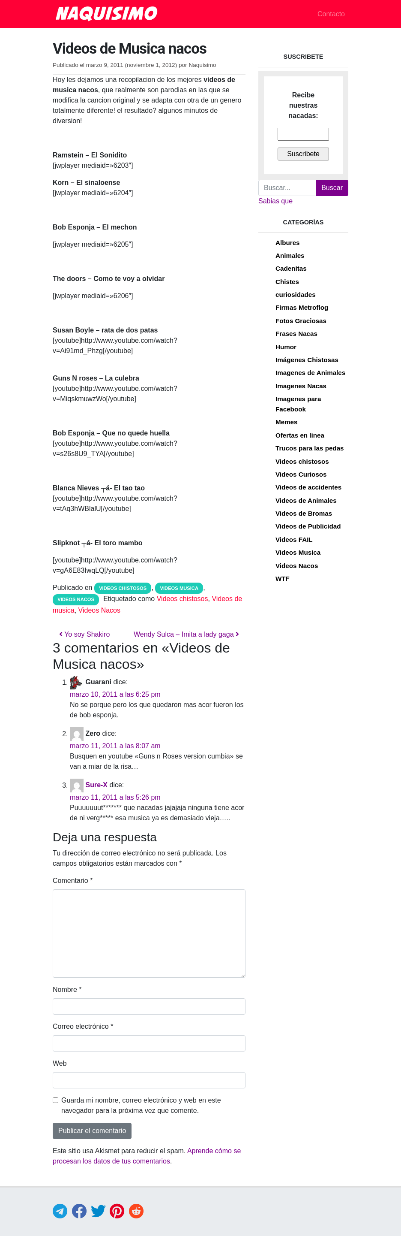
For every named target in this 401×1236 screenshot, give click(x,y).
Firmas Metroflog (301, 307)
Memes (286, 422)
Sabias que (275, 201)
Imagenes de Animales (310, 372)
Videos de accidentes (308, 487)
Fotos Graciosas (300, 320)
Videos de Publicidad (308, 526)
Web (60, 1063)
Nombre (67, 989)
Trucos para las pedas (309, 448)
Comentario (73, 880)
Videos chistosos (123, 588)
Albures (287, 242)
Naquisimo (202, 65)
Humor (285, 347)
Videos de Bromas (303, 513)
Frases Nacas (296, 333)
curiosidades (295, 294)
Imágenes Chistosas (306, 359)
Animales (290, 255)
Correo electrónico (83, 1026)
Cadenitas (291, 268)
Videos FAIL (294, 539)
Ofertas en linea (299, 435)
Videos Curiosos (301, 474)
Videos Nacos (75, 599)
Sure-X (96, 785)
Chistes (287, 281)
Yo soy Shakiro (84, 634)
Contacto (331, 14)
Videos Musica (179, 588)
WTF (282, 578)
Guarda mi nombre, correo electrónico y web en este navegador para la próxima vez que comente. (141, 1105)
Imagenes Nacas (300, 386)
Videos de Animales (306, 500)
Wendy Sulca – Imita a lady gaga (186, 634)
